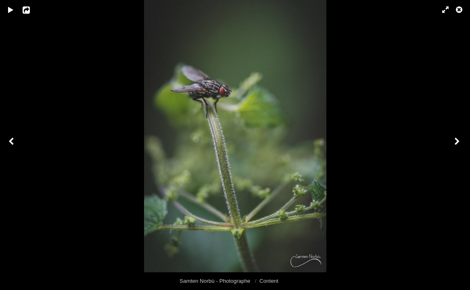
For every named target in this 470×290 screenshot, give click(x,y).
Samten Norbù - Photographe (216, 281)
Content (268, 281)
